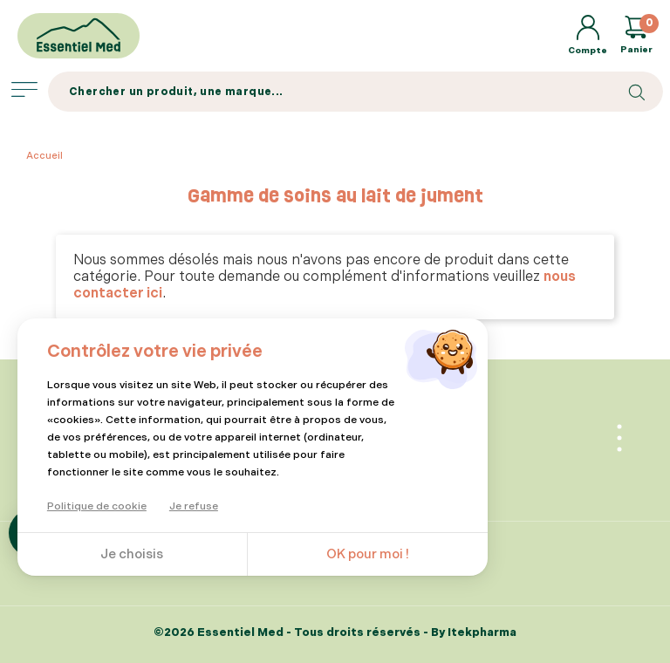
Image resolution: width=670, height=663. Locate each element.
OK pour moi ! (367, 554)
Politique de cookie (97, 506)
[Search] (355, 92)
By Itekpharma (473, 632)
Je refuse (193, 506)
